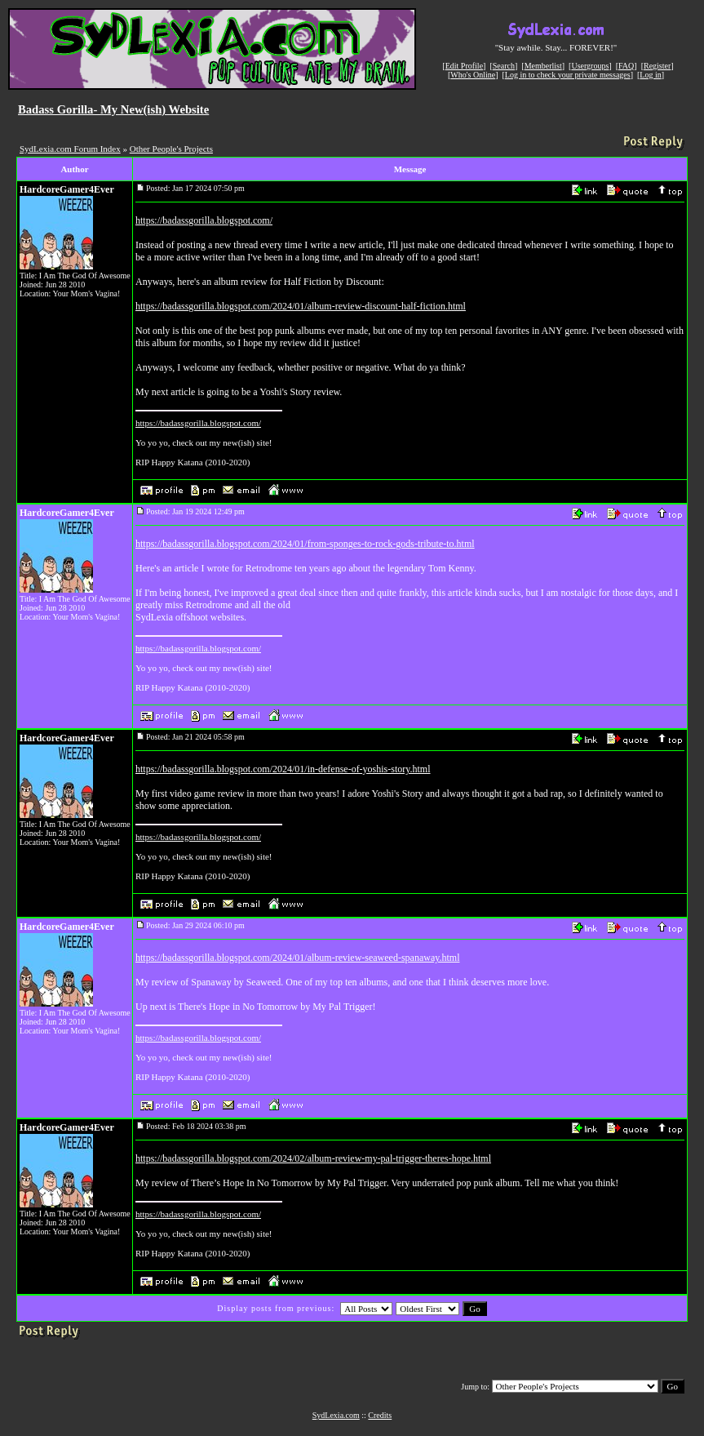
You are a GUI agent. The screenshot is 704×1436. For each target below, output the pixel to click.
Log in (650, 74)
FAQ (626, 65)
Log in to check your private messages (568, 74)
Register (657, 65)
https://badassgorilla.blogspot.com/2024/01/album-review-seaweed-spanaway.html (297, 957)
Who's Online (472, 74)
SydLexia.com (336, 1415)
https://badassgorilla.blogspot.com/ (203, 220)
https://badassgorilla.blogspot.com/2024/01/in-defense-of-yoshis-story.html (283, 769)
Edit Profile (464, 65)
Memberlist (543, 65)
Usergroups (590, 65)
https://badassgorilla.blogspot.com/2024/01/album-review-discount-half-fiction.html (300, 306)
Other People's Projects (171, 148)
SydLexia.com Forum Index (70, 148)
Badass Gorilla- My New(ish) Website (113, 109)
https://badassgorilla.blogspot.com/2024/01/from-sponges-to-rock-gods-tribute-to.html (305, 543)
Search (504, 65)
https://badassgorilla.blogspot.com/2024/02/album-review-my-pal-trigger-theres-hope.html (313, 1158)
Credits (380, 1415)
